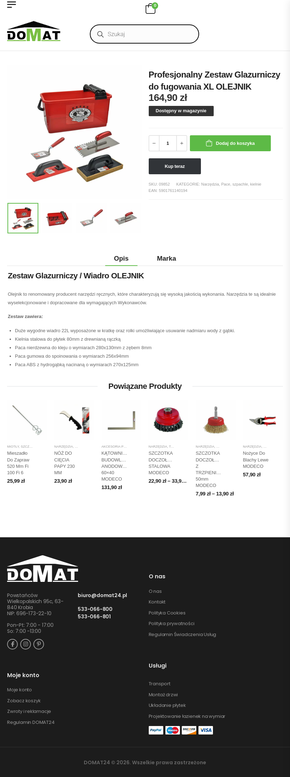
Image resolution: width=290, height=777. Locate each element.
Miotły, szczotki (22, 446)
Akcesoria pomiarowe (122, 446)
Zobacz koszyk (23, 701)
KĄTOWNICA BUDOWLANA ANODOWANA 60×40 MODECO (116, 466)
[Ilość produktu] (167, 143)
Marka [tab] (166, 258)
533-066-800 (95, 609)
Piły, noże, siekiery (92, 446)
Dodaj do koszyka (235, 143)
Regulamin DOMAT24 (31, 722)
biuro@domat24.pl (102, 595)
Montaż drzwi (163, 695)
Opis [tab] (121, 258)
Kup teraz (175, 166)
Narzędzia (210, 184)
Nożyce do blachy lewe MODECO (255, 459)
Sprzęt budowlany (233, 446)
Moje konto (19, 690)
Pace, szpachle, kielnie (241, 184)
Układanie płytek (167, 705)
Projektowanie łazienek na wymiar (187, 716)
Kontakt (157, 602)
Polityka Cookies (167, 613)
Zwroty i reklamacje (29, 711)
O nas (155, 591)
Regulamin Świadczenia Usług (183, 634)
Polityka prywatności (172, 623)
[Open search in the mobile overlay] (144, 34)
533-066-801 (94, 617)
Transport (159, 684)
